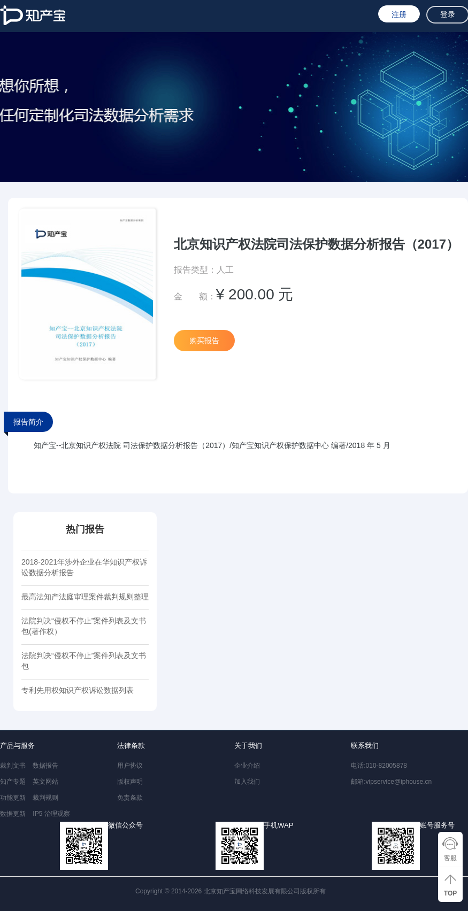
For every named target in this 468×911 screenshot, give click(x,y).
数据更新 (13, 813)
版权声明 (130, 781)
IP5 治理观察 (51, 813)
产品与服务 (17, 746)
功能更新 (13, 797)
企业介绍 (247, 765)
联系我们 (365, 746)
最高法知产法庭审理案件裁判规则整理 (85, 596)
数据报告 (45, 765)
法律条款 (131, 746)
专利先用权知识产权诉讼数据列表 (77, 690)
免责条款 (130, 797)
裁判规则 (45, 797)
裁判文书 (13, 765)
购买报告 (204, 340)
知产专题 (13, 781)
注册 (399, 14)
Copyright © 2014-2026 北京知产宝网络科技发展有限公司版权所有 (232, 891)
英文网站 (45, 781)
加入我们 (247, 781)
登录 (447, 15)
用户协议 (130, 765)
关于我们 (248, 746)
